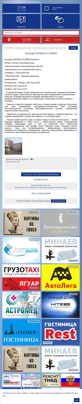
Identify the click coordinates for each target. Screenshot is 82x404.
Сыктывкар (26, 39)
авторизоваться (58, 201)
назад (73, 47)
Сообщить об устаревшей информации (41, 174)
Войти (55, 9)
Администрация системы (34, 2)
